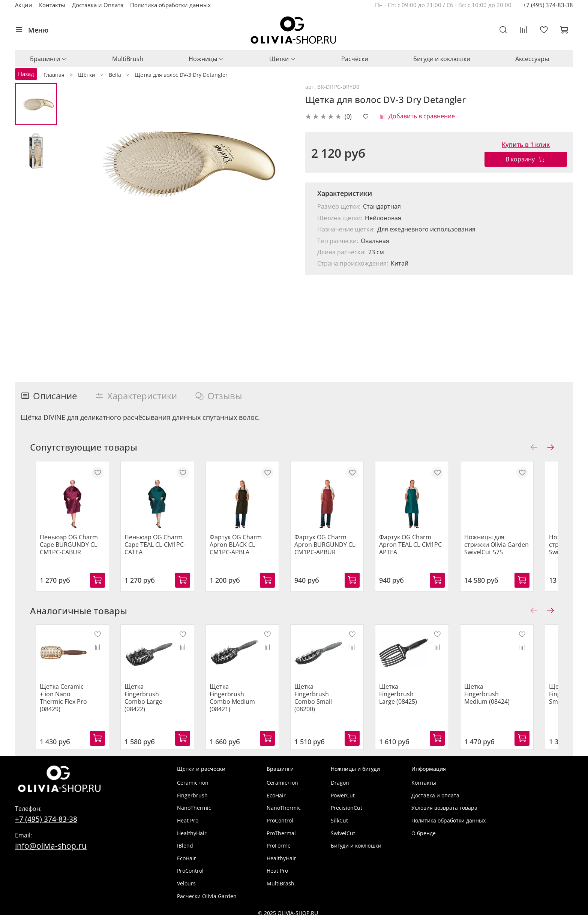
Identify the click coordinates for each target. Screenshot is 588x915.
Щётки (282, 59)
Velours (186, 878)
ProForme (279, 840)
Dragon (340, 777)
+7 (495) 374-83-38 (548, 5)
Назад (26, 74)
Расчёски (354, 59)
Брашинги (48, 59)
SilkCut (339, 815)
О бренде (423, 827)
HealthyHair (192, 827)
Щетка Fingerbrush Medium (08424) (506, 696)
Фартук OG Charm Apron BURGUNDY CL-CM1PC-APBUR (335, 549)
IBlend (185, 840)
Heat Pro (187, 815)
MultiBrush (127, 59)
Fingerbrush (192, 790)
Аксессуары (532, 59)
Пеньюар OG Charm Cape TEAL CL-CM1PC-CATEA (154, 549)
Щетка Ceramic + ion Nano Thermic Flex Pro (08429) (59, 696)
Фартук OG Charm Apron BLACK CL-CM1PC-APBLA (248, 549)
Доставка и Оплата (97, 5)
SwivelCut (343, 827)
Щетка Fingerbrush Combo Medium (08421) (236, 700)
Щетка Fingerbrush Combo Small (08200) (322, 700)
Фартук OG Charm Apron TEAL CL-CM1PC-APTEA (426, 549)
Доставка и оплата (435, 790)
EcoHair (186, 853)
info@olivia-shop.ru (51, 840)
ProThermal (281, 827)
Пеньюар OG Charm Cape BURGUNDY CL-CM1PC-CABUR (63, 549)
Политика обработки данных (170, 5)
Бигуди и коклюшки (441, 59)
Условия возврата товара (444, 802)
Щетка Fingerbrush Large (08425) (420, 696)
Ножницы (206, 59)
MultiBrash (280, 878)
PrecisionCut (346, 802)
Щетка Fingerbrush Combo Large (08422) (143, 700)
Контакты (52, 5)
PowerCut (343, 790)
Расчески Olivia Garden (207, 890)
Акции (23, 5)
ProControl (190, 865)
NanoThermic (194, 802)
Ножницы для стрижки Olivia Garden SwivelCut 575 (516, 549)
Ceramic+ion (192, 777)
